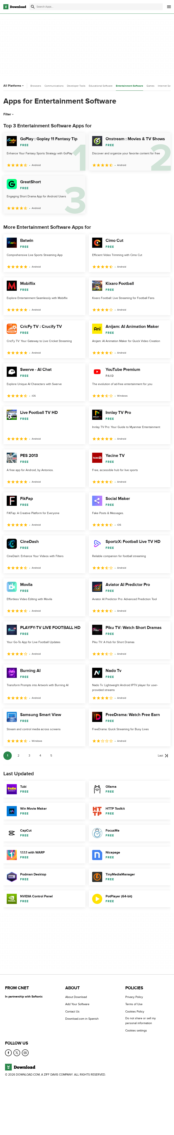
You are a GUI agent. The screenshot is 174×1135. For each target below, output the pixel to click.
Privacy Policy (134, 997)
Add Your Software (77, 1004)
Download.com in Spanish (82, 1019)
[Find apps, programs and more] (95, 6)
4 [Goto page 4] (40, 755)
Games (150, 85)
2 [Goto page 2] (18, 755)
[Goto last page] (163, 755)
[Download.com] (14, 6)
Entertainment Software (129, 86)
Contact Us (72, 1011)
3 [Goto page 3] (29, 755)
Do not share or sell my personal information (140, 1021)
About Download (76, 997)
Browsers (35, 85)
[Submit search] (32, 6)
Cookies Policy (134, 1011)
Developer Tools (76, 85)
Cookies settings (136, 1030)
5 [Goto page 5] (51, 755)
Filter (8, 114)
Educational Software (101, 85)
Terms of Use (134, 1004)
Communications (54, 85)
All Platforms (14, 86)
